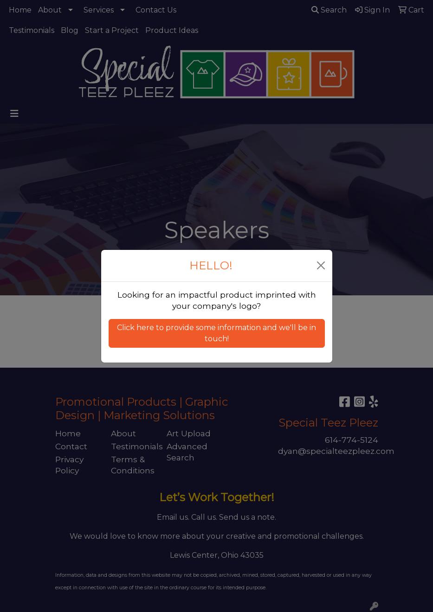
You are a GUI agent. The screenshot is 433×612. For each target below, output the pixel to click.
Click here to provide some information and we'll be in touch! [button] (216, 333)
